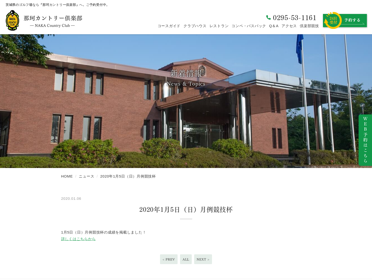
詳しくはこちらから (78, 239)
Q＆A (274, 26)
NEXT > (203, 259)
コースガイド (169, 26)
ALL (185, 259)
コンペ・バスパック (248, 26)
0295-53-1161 (295, 16)
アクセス (289, 26)
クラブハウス (195, 26)
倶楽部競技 (309, 26)
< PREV (168, 259)
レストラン (219, 26)
